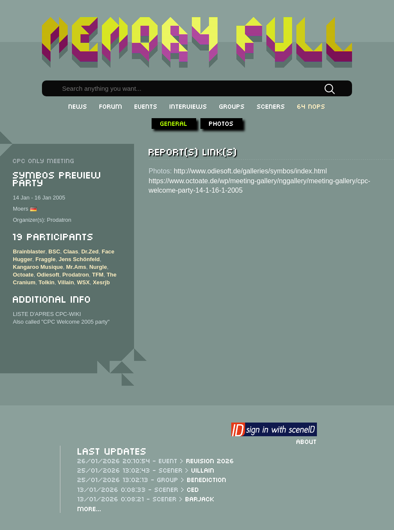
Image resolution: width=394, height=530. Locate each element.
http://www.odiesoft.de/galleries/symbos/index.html (250, 171)
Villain (66, 282)
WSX (83, 282)
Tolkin (46, 282)
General (174, 123)
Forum (110, 105)
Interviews (188, 105)
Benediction (207, 479)
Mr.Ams (76, 267)
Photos (221, 123)
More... (89, 508)
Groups (232, 105)
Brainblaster (29, 251)
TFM (98, 274)
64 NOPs (311, 105)
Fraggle (46, 259)
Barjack (200, 498)
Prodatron (76, 274)
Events (146, 105)
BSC (54, 251)
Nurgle (98, 267)
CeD (193, 489)
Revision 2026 (210, 460)
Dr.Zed (89, 251)
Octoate (23, 274)
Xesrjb (101, 282)
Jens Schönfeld (79, 259)
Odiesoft (48, 274)
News (78, 105)
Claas (70, 251)
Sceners (271, 105)
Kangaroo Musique (38, 267)
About (306, 441)
